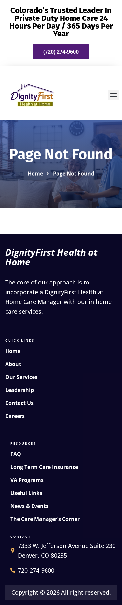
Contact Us (19, 403)
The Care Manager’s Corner (45, 519)
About (13, 364)
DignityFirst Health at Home (51, 257)
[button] (113, 95)
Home (12, 351)
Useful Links (26, 493)
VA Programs (27, 480)
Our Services (21, 377)
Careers (15, 416)
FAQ (15, 454)
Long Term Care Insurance (44, 467)
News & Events (29, 506)
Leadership (19, 390)
